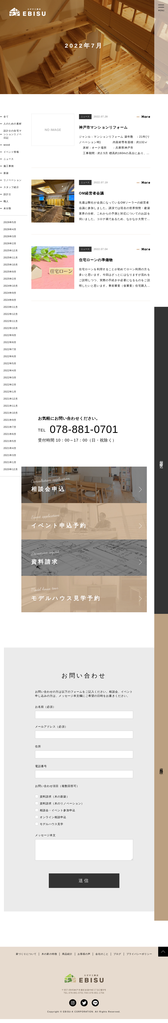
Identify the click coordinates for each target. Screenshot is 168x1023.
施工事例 (9, 166)
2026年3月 (10, 236)
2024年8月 (10, 300)
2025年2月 (10, 278)
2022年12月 (11, 314)
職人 (6, 201)
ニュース (9, 159)
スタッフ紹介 (11, 187)
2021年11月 (11, 405)
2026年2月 (10, 243)
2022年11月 (11, 321)
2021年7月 (10, 427)
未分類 (7, 208)
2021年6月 (10, 434)
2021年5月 (10, 441)
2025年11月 (11, 257)
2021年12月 (11, 398)
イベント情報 (11, 152)
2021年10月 (11, 413)
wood (7, 145)
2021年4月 (10, 448)
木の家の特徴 (49, 958)
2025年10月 (11, 264)
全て (6, 116)
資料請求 (161, 767)
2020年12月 (11, 469)
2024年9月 (10, 293)
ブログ (117, 958)
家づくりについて (26, 958)
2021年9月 (10, 420)
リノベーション (13, 180)
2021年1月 (10, 462)
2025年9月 (10, 271)
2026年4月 (10, 229)
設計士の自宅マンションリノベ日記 (13, 134)
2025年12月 (11, 250)
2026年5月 (10, 222)
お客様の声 (84, 958)
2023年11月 (11, 307)
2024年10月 (11, 285)
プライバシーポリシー (139, 958)
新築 (6, 173)
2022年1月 (10, 391)
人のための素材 (13, 123)
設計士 (7, 194)
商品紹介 (67, 958)
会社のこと (101, 958)
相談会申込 (161, 460)
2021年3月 (10, 455)
